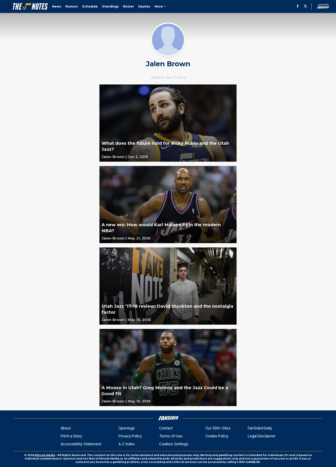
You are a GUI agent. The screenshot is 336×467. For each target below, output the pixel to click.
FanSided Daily (260, 428)
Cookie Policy (217, 436)
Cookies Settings (173, 444)
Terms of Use (170, 436)
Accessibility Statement (81, 444)
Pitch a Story (71, 436)
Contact (166, 428)
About (66, 428)
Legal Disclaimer (262, 436)
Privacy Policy (130, 436)
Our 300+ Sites (218, 428)
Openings (126, 428)
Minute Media (45, 455)
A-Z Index (126, 444)
